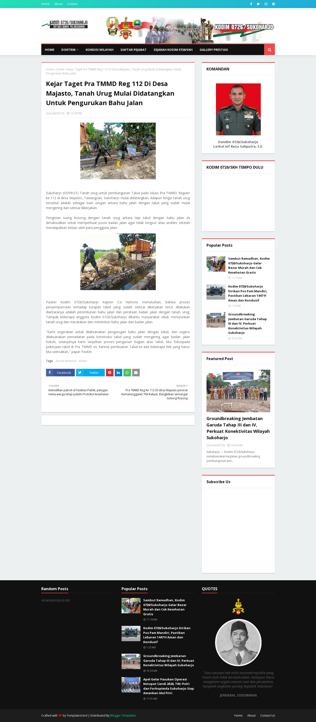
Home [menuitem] (49, 49)
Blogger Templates (123, 715)
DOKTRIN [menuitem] (68, 49)
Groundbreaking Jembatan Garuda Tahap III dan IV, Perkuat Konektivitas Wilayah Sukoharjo (247, 323)
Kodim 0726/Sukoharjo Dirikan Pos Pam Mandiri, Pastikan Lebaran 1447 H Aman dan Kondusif (247, 293)
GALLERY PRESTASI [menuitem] (214, 49)
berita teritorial (66, 361)
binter (61, 69)
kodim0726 (56, 113)
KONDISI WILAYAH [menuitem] (100, 49)
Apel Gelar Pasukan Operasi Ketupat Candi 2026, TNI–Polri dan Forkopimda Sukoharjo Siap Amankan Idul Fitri (168, 686)
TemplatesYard (77, 715)
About (58, 4)
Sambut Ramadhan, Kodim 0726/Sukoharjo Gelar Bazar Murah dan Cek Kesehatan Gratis (249, 265)
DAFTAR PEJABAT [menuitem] (134, 49)
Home (45, 4)
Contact (72, 4)
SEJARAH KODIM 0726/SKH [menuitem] (173, 49)
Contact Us (267, 715)
